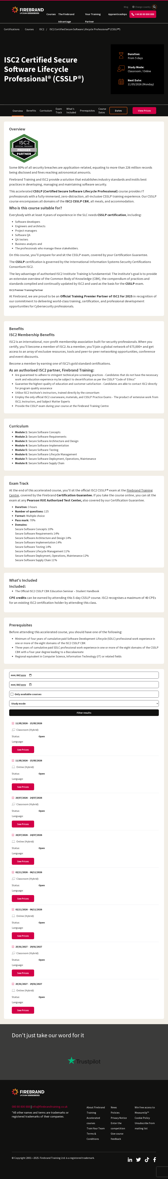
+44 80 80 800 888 (143, 14)
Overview (18, 110)
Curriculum (46, 110)
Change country (141, 6)
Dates (118, 110)
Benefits (31, 110)
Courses (51, 14)
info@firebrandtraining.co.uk (50, 1106)
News (114, 1107)
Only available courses (28, 694)
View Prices (144, 110)
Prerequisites (87, 110)
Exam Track (59, 110)
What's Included (71, 110)
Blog (126, 6)
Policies (115, 1112)
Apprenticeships (117, 14)
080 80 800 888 (21, 1106)
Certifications (12, 29)
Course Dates (102, 110)
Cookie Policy (142, 1117)
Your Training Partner (93, 15)
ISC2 (41, 29)
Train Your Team (96, 1128)
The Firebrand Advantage (66, 15)
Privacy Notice (119, 1117)
